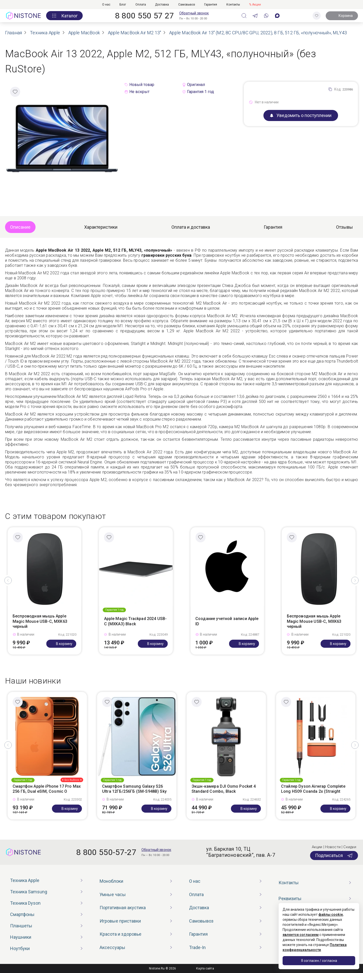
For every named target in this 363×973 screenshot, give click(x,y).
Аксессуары (112, 947)
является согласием (301, 935)
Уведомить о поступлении (300, 115)
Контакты (233, 4)
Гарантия (210, 4)
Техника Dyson (25, 903)
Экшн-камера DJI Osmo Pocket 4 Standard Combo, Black (224, 789)
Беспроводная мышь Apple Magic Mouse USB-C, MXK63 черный (40, 621)
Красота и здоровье (120, 934)
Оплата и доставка (190, 227)
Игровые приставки (120, 921)
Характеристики (100, 227)
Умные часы (113, 894)
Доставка (162, 4)
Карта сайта (205, 968)
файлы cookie (330, 914)
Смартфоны (22, 914)
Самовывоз (186, 4)
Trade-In (197, 947)
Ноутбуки (20, 948)
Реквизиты (290, 898)
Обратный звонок (194, 13)
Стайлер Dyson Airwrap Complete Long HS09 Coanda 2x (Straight (313, 789)
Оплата (140, 4)
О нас (106, 4)
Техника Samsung (28, 891)
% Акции (255, 4)
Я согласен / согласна (319, 961)
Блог (122, 4)
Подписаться (334, 855)
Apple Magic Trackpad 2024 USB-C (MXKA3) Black (135, 621)
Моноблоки (111, 881)
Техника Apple (24, 880)
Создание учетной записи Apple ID (227, 621)
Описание (20, 227)
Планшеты (21, 925)
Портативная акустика (123, 907)
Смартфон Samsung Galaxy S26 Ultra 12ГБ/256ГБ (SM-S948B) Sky (134, 789)
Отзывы (344, 227)
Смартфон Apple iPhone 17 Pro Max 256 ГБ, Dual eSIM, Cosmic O (47, 789)
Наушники (20, 937)
